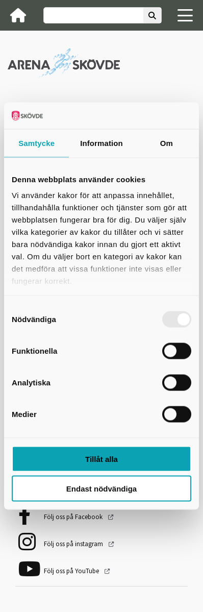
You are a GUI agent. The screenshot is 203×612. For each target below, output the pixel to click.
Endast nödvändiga (101, 488)
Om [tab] (166, 142)
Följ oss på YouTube (72, 571)
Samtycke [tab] (36, 142)
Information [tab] (101, 142)
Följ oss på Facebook (74, 516)
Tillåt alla (101, 458)
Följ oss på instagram (74, 544)
